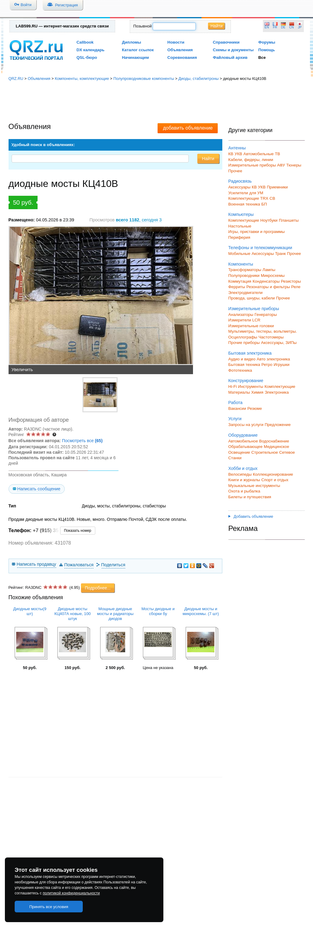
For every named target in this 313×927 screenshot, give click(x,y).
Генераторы (266, 314)
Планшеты (289, 220)
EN (266, 27)
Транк (280, 253)
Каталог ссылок (138, 50)
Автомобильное (243, 441)
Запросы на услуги (246, 424)
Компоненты (240, 264)
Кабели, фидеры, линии (250, 159)
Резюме (254, 408)
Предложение (278, 424)
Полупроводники (244, 275)
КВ (231, 154)
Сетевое (287, 452)
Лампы (269, 269)
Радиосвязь (240, 181)
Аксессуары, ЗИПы (279, 342)
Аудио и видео (242, 359)
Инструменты (250, 386)
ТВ (277, 154)
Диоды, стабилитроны (198, 78)
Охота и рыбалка (244, 491)
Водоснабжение (274, 441)
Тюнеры (293, 165)
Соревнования (182, 57)
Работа (235, 402)
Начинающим (135, 57)
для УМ (256, 193)
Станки (235, 458)
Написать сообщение (38, 488)
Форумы (266, 42)
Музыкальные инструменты (254, 485)
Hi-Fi (232, 386)
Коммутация (240, 281)
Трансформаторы (244, 269)
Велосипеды (240, 474)
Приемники (277, 187)
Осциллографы (242, 337)
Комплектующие (243, 220)
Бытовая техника (244, 364)
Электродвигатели (245, 292)
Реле (295, 287)
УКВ (238, 154)
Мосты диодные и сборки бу (158, 611)
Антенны (237, 147)
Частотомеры (270, 337)
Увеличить (22, 369)
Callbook (85, 42)
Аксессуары (239, 187)
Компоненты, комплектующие (82, 78)
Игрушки (281, 364)
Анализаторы (240, 314)
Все (262, 57)
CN (291, 27)
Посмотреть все (82, 440)
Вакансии (237, 408)
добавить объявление (188, 128)
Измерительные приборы (253, 308)
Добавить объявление (250, 516)
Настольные (239, 226)
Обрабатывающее (245, 446)
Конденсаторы (266, 281)
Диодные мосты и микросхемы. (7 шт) (201, 611)
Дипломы (131, 42)
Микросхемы (273, 275)
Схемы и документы (233, 50)
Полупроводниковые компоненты (143, 78)
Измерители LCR (244, 320)
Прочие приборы (244, 342)
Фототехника (240, 370)
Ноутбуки (269, 220)
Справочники (226, 42)
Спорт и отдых (275, 480)
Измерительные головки (251, 326)
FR (275, 27)
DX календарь (91, 50)
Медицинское (276, 446)
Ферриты (236, 287)
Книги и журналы (244, 480)
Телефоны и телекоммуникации (260, 247)
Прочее (235, 171)
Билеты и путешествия (249, 497)
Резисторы (291, 281)
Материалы (239, 392)
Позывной (142, 26)
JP (300, 27)
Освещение (239, 452)
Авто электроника (273, 359)
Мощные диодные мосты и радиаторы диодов (115, 614)
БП (264, 204)
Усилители (238, 193)
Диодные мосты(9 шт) (29, 611)
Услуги (235, 418)
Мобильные (239, 253)
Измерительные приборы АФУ (256, 165)
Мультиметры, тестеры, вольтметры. (262, 331)
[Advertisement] (157, 102)
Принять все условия (48, 906)
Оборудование (243, 435)
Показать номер (77, 530)
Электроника (276, 392)
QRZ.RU (16, 78)
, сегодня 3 (139, 219)
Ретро (266, 364)
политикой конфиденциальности (71, 893)
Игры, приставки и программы (256, 231)
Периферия (239, 237)
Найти (216, 25)
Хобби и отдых (243, 468)
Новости (175, 42)
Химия (257, 392)
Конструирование (246, 380)
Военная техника (244, 204)
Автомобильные (258, 154)
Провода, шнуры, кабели (251, 298)
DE (283, 27)
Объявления (180, 50)
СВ (272, 198)
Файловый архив (230, 57)
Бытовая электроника (250, 353)
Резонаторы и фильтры (268, 287)
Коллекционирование (273, 474)
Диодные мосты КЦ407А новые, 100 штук (72, 614)
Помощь (266, 50)
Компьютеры (241, 214)
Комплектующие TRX (248, 198)
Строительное (264, 452)
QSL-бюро (87, 57)
